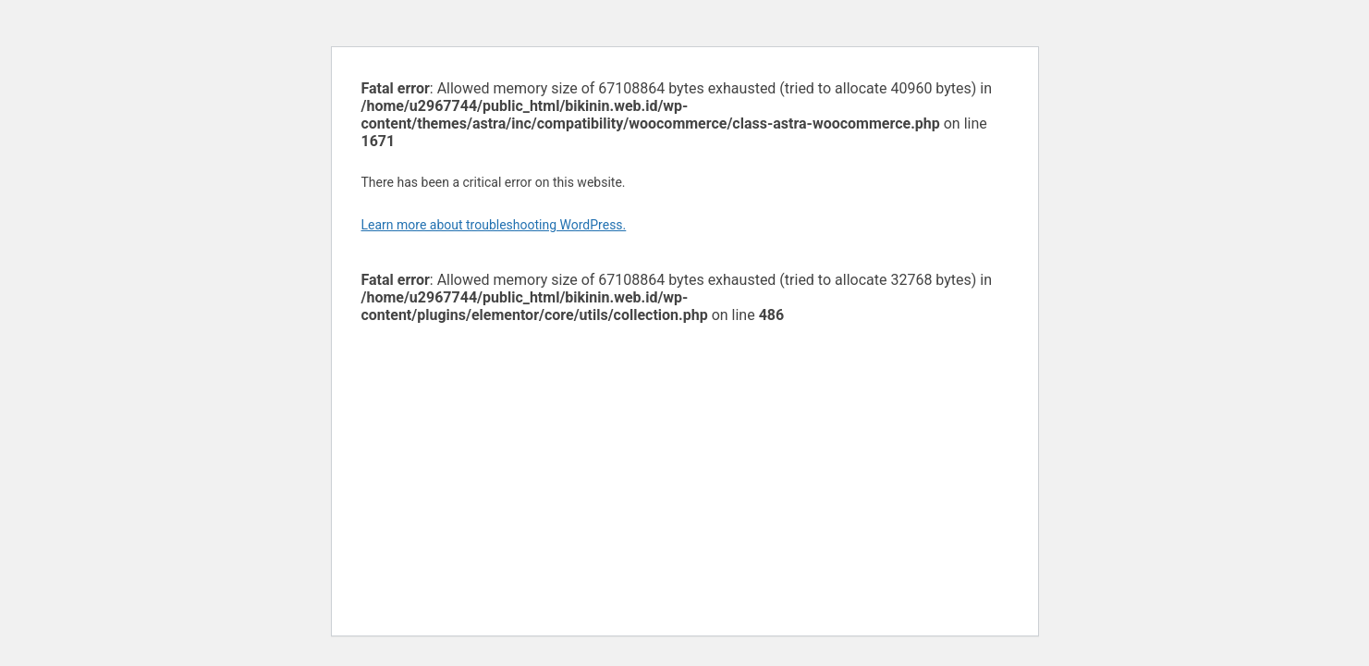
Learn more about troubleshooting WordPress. (494, 224)
